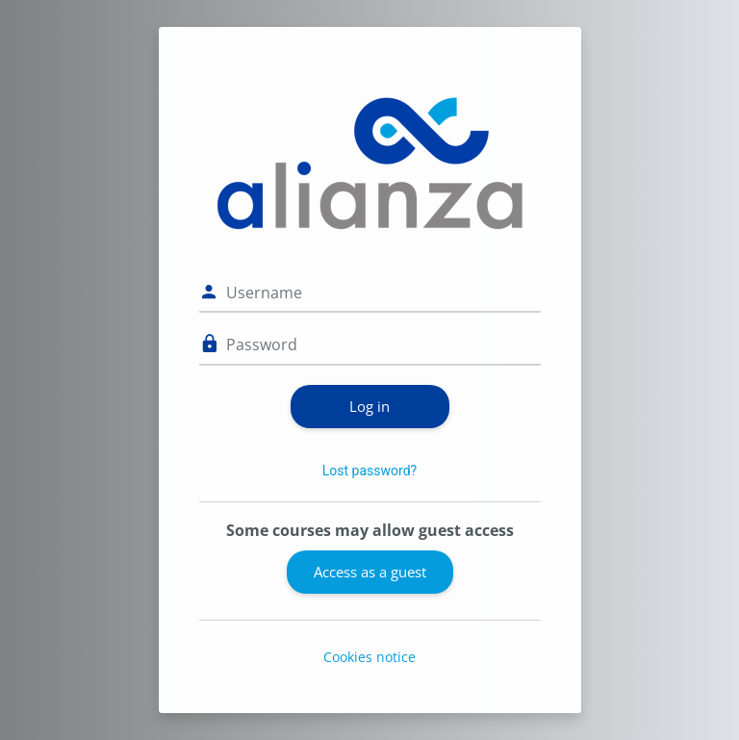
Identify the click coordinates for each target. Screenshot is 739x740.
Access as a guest (370, 571)
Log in (369, 406)
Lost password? (369, 470)
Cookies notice (369, 657)
